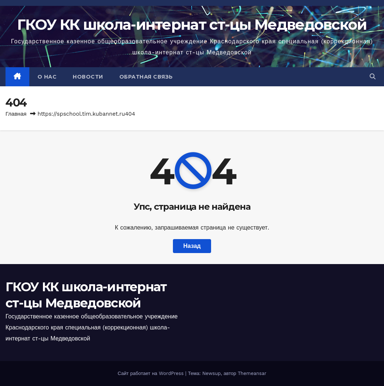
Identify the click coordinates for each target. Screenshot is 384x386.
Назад (191, 245)
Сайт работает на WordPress (151, 373)
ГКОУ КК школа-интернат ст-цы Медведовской (191, 24)
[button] (373, 76)
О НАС (47, 76)
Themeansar (252, 373)
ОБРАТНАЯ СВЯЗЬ (146, 76)
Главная (16, 114)
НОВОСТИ (88, 76)
